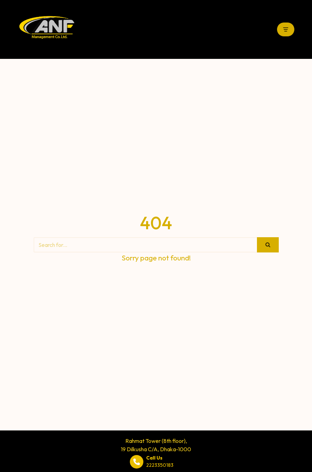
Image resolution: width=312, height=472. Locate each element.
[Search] (145, 244)
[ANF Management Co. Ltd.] (46, 29)
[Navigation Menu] (286, 29)
